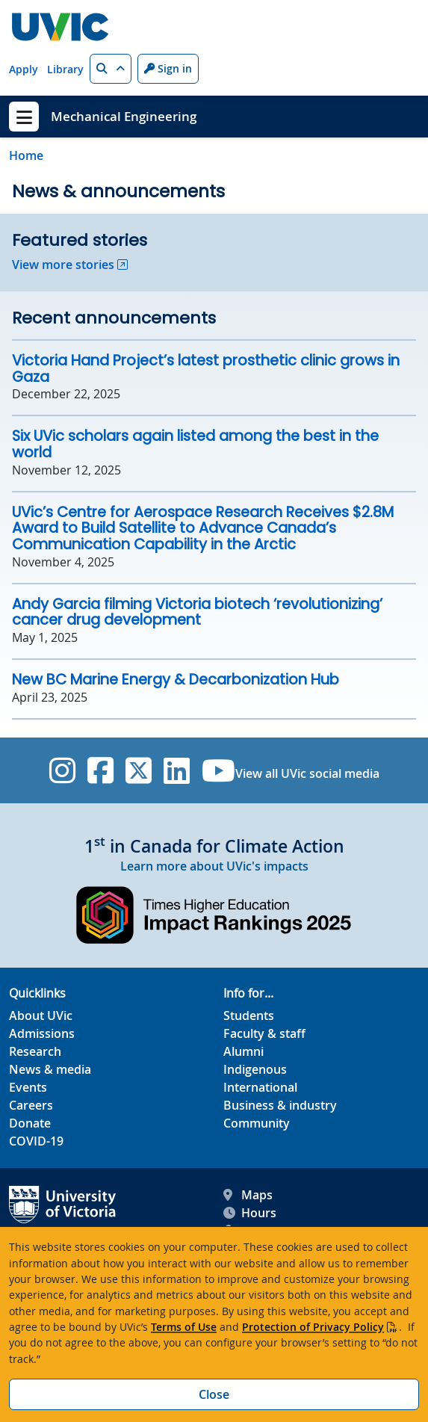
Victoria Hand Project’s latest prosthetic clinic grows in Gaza (206, 368)
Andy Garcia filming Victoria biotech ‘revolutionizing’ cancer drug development (197, 612)
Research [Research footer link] (35, 1051)
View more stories (63, 264)
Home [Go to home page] (26, 155)
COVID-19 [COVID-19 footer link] (36, 1141)
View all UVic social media (307, 773)
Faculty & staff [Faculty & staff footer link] (264, 1033)
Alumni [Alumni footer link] (243, 1051)
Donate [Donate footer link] (30, 1123)
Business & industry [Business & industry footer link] (280, 1105)
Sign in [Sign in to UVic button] (168, 68)
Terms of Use (184, 1327)
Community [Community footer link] (256, 1123)
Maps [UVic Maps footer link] (248, 1195)
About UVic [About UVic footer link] (40, 1015)
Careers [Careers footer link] (31, 1105)
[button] (110, 69)
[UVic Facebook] (100, 770)
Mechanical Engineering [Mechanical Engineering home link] (123, 116)
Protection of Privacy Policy (313, 1327)
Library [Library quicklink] (65, 69)
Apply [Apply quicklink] (23, 69)
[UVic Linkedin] (177, 770)
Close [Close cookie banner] (214, 1394)
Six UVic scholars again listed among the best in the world (195, 444)
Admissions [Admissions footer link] (42, 1033)
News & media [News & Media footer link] (50, 1069)
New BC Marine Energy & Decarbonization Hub (175, 680)
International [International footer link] (260, 1087)
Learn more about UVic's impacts (214, 866)
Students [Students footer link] (248, 1015)
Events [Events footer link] (28, 1087)
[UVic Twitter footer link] (138, 770)
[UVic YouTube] (218, 770)
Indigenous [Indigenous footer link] (255, 1069)
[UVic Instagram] (62, 770)
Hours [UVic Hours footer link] (249, 1213)
